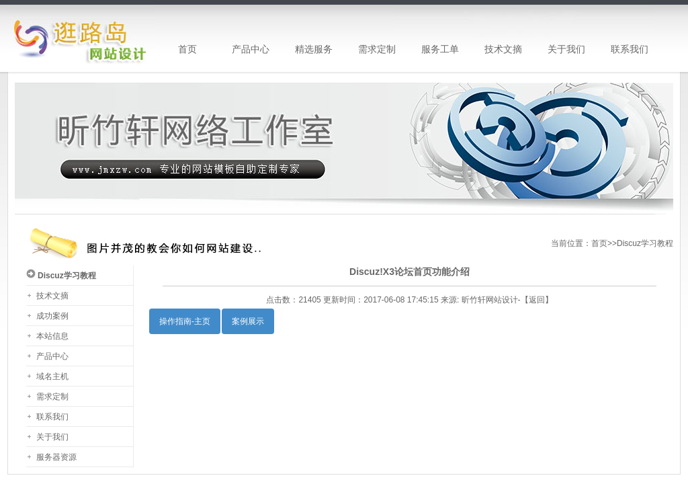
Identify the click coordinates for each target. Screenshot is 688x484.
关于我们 (52, 437)
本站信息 (52, 336)
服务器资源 (56, 457)
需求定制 (52, 396)
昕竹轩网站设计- (491, 300)
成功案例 (52, 316)
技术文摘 (52, 295)
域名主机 (52, 376)
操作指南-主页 (184, 321)
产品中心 (52, 356)
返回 (537, 300)
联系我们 (52, 416)
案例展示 (248, 321)
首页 (599, 243)
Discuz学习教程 (645, 243)
